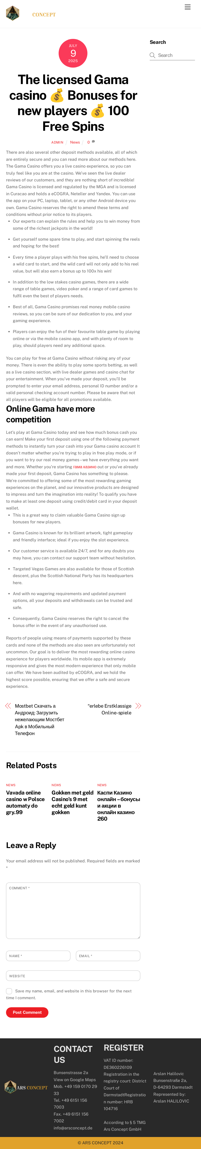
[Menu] (187, 7)
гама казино (84, 466)
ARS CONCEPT (97, 1142)
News (75, 142)
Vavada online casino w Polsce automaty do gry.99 (25, 802)
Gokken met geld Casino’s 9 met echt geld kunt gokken (72, 802)
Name (15, 956)
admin (57, 142)
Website (17, 976)
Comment (19, 888)
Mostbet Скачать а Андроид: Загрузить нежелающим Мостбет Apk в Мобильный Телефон (39, 719)
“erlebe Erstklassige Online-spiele (109, 709)
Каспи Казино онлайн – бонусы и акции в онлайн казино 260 (118, 805)
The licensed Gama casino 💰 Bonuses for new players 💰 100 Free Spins (73, 103)
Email (85, 956)
